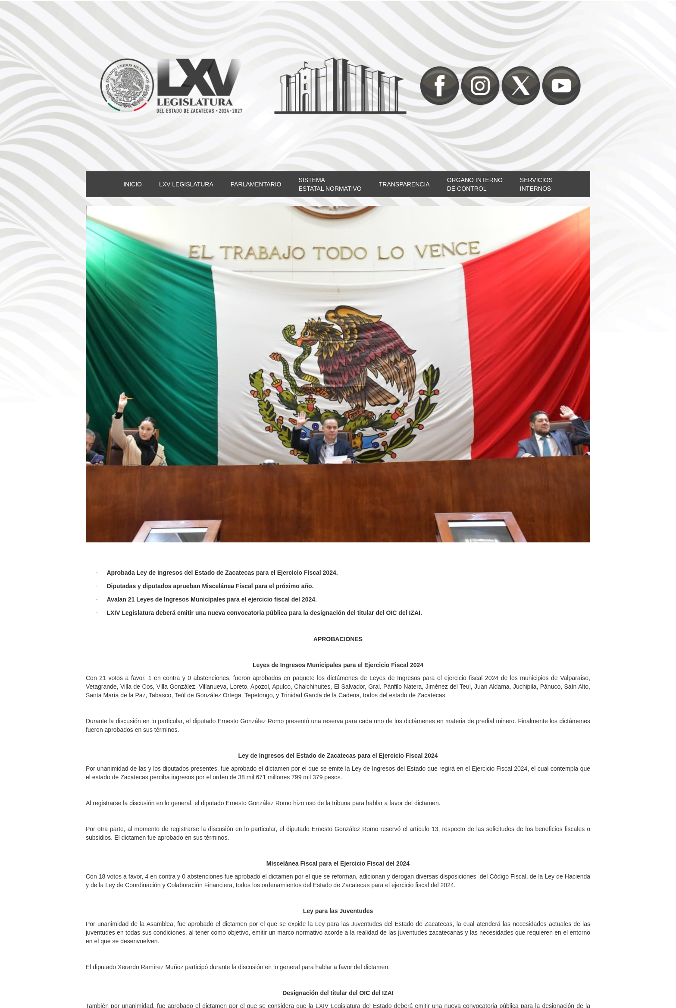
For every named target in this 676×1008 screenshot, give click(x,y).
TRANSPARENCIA (404, 184)
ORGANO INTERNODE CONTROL (475, 184)
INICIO (132, 184)
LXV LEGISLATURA (186, 184)
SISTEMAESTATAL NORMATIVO (329, 184)
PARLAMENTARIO (256, 184)
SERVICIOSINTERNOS (536, 184)
